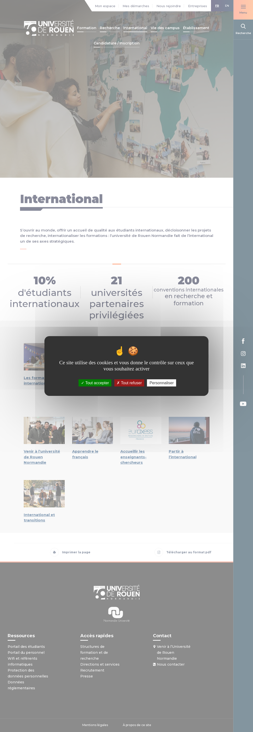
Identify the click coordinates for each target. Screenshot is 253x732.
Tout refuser (129, 383)
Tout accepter (95, 383)
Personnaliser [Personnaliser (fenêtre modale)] (161, 383)
